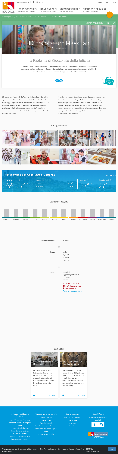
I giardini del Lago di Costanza (46, 426)
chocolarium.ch (69, 288)
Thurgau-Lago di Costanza (20, 439)
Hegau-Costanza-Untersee (19, 431)
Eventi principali (46, 423)
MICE (114, 2)
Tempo (39, 2)
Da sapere (72, 423)
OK (112, 449)
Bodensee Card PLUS (45, 417)
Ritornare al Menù (94, 23)
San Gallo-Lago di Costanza (20, 436)
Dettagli (89, 449)
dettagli (111, 175)
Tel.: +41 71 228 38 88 (71, 283)
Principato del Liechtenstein (20, 428)
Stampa (99, 2)
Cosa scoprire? (27, 9)
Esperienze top (46, 420)
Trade (107, 2)
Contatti (72, 426)
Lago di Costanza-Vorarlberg (20, 420)
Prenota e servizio (94, 9)
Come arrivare (72, 420)
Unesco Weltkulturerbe (46, 434)
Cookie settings (93, 451)
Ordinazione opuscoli (72, 417)
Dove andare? (48, 9)
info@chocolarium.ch (72, 286)
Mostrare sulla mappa (72, 291)
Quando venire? (70, 9)
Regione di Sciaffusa (20, 434)
